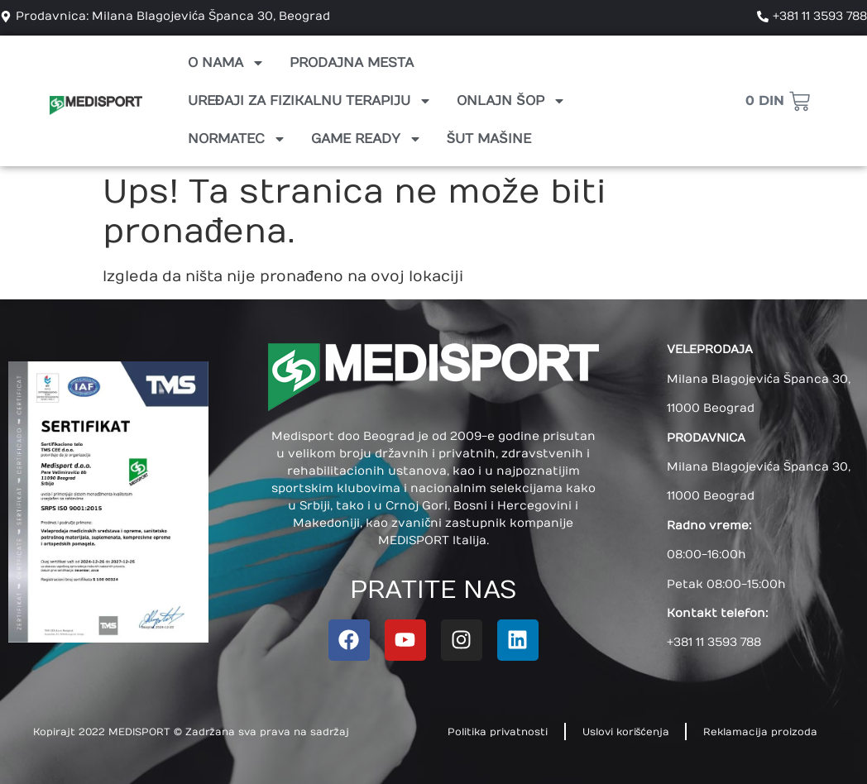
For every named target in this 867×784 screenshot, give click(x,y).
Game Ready (366, 139)
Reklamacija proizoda (761, 732)
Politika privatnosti (498, 732)
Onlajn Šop (511, 101)
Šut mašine (489, 138)
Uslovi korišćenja (625, 732)
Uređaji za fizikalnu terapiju (310, 101)
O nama (226, 63)
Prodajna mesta (352, 62)
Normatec (237, 139)
